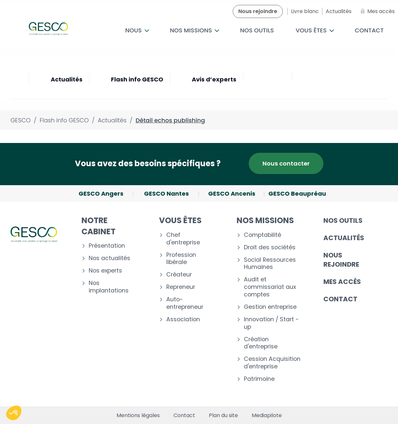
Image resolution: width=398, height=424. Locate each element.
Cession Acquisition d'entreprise (272, 362)
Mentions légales (138, 415)
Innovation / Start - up (271, 323)
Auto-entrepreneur (184, 303)
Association (183, 319)
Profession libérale (181, 258)
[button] (14, 413)
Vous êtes (315, 30)
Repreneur (180, 287)
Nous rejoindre (341, 260)
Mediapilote (267, 415)
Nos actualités (109, 258)
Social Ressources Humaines (270, 263)
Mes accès (342, 281)
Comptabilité (262, 235)
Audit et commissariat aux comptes (270, 287)
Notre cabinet (98, 226)
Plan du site (223, 415)
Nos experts (105, 270)
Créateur (179, 274)
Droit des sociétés (270, 247)
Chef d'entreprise (183, 238)
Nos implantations (109, 286)
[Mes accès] (376, 11)
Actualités (343, 237)
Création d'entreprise (261, 343)
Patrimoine (259, 379)
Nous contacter (286, 163)
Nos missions (194, 30)
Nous (137, 30)
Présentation (107, 246)
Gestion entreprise (270, 307)
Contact (340, 299)
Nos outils (257, 30)
